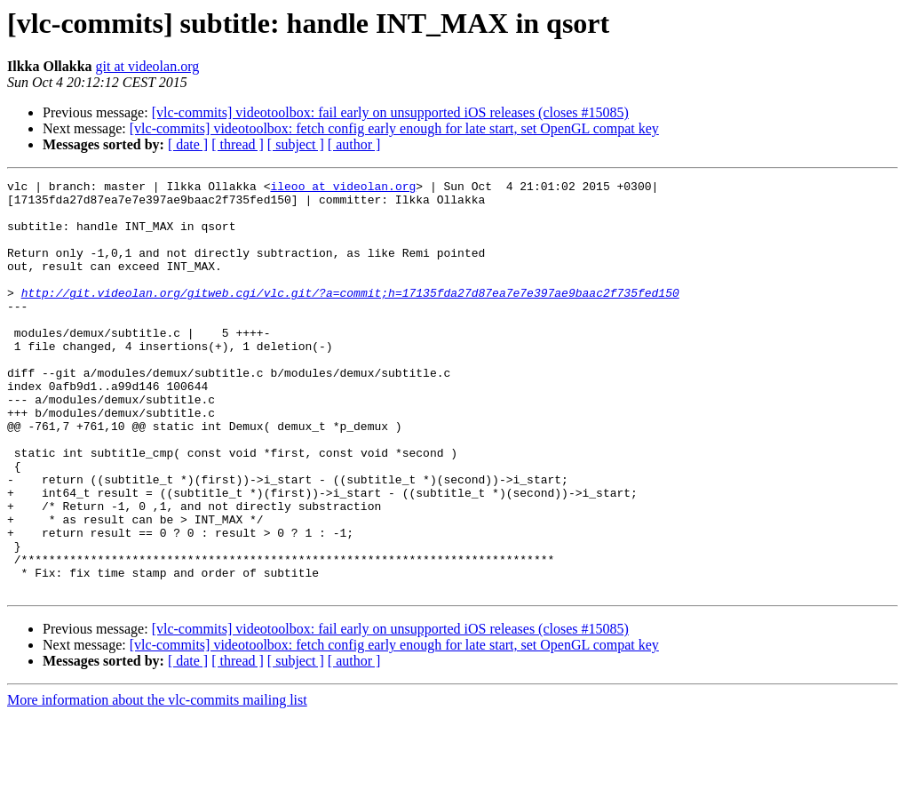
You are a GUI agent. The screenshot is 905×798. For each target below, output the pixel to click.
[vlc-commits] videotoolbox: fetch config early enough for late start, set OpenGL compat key (394, 128)
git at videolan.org (148, 66)
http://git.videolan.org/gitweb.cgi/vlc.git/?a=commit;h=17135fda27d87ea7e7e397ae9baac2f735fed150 (350, 316)
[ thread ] (237, 144)
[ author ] (354, 144)
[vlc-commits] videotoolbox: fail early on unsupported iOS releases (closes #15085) (390, 112)
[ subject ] (295, 144)
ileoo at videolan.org (343, 188)
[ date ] (188, 144)
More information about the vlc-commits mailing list (157, 782)
